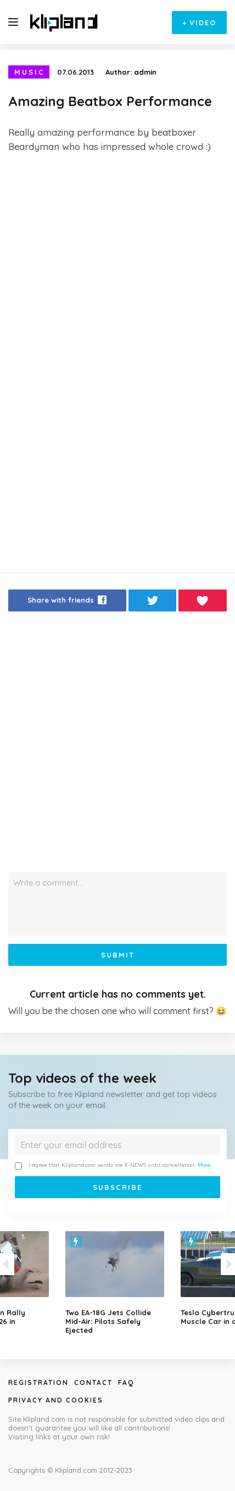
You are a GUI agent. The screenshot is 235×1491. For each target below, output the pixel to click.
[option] (117, 1282)
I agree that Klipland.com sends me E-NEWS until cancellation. (113, 1165)
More (204, 1165)
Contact (93, 1382)
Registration (38, 1382)
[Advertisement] (117, 285)
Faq (126, 1382)
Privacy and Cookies (55, 1400)
